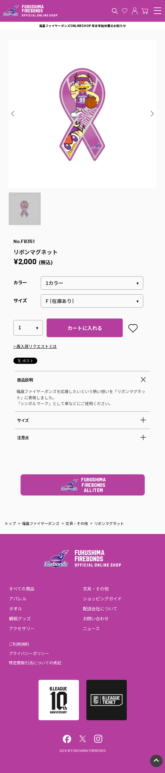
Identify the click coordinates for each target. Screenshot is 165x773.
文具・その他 (96, 588)
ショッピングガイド (102, 598)
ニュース (91, 628)
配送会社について (100, 608)
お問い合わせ (96, 618)
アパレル (17, 598)
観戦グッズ (20, 618)
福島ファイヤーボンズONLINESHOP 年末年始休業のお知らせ (82, 25)
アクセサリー (22, 628)
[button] (13, 113)
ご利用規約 (19, 644)
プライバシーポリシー (29, 653)
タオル (15, 608)
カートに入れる (84, 328)
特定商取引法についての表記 (35, 663)
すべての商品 (21, 588)
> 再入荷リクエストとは (35, 346)
